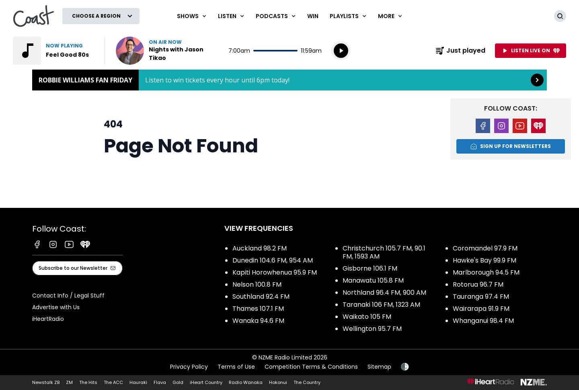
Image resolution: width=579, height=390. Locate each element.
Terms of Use (236, 367)
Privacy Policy (189, 367)
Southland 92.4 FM (261, 296)
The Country (307, 382)
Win (312, 16)
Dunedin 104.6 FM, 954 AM (272, 260)
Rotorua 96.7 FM (478, 284)
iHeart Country (206, 382)
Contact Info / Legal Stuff (68, 295)
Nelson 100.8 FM (256, 284)
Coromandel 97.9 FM (485, 248)
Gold (177, 382)
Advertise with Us (56, 307)
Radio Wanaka (246, 382)
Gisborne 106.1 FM (370, 268)
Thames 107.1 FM (258, 308)
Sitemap (379, 367)
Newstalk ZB (46, 382)
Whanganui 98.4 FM (483, 320)
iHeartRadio (48, 319)
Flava (160, 382)
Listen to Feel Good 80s (54, 51)
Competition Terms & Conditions (311, 367)
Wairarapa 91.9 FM (481, 308)
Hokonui (278, 382)
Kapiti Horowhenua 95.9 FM (274, 272)
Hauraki (138, 382)
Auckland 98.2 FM (259, 248)
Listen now (167, 51)
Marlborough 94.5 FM (486, 272)
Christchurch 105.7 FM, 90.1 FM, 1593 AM (384, 252)
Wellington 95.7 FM (372, 328)
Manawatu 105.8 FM (373, 280)
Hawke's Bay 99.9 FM (484, 260)
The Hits (88, 382)
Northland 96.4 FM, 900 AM (384, 292)
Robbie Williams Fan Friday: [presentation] (289, 80)
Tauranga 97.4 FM (481, 296)
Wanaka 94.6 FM (258, 320)
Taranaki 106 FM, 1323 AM (381, 304)
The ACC (113, 382)
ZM (69, 382)
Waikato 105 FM (367, 316)
